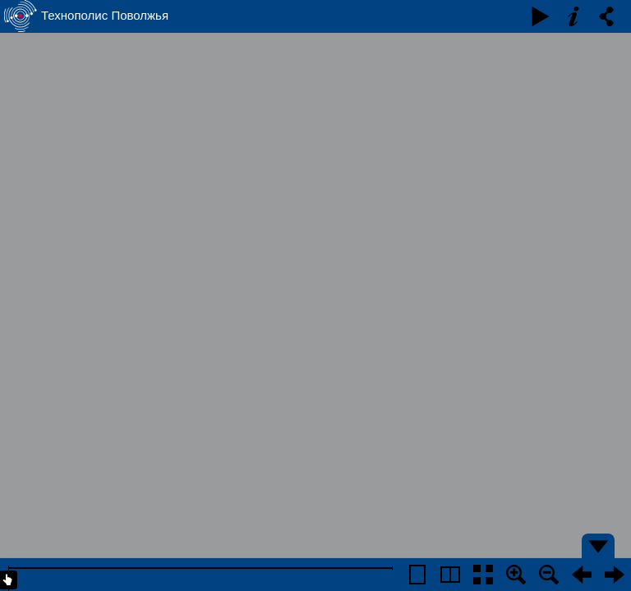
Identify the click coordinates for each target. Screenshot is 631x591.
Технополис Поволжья (104, 15)
